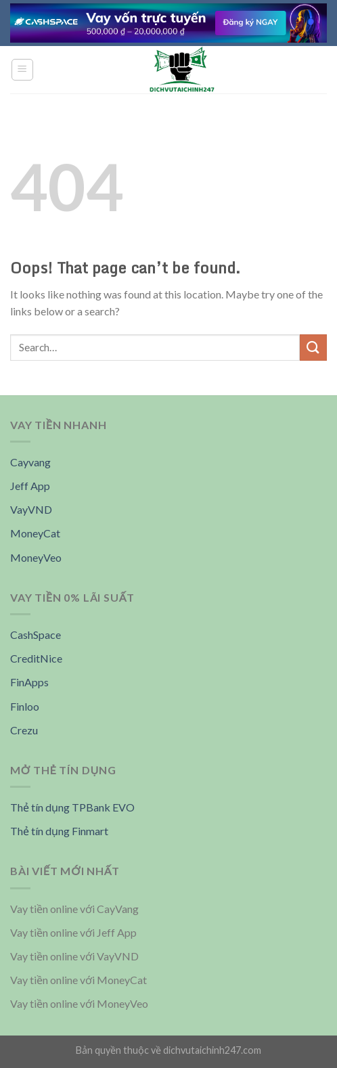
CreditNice (36, 658)
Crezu (24, 730)
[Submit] (313, 347)
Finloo (24, 706)
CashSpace (35, 634)
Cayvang (30, 461)
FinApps (29, 681)
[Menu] (23, 70)
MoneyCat (35, 533)
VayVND (31, 509)
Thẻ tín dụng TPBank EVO (72, 807)
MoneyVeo (36, 557)
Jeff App (30, 485)
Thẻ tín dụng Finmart (59, 830)
